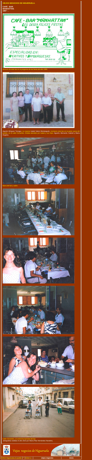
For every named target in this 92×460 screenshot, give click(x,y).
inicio (71, 458)
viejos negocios (47, 458)
